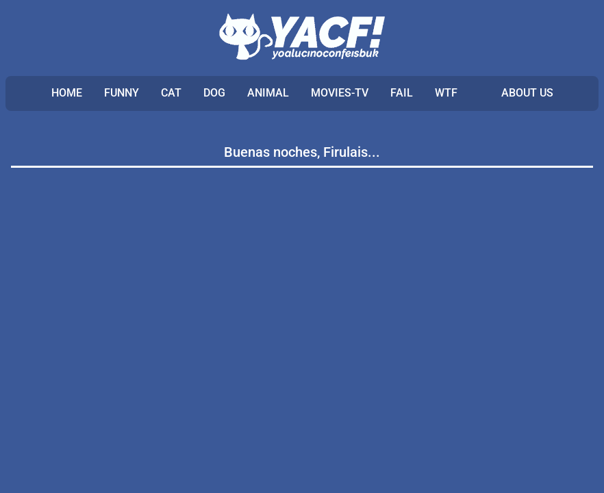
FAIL (401, 92)
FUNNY (121, 92)
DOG (214, 92)
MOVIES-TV (339, 92)
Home (66, 92)
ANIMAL (268, 92)
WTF (446, 92)
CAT (171, 92)
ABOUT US (527, 92)
